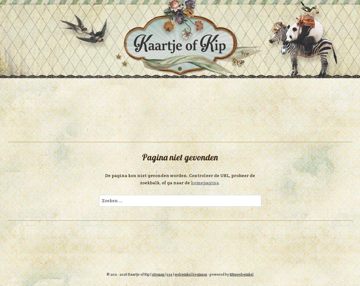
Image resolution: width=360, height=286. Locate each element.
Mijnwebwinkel (241, 274)
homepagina (205, 183)
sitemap (158, 274)
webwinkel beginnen (191, 274)
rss (169, 274)
